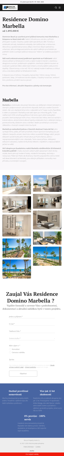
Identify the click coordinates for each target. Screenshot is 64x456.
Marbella (10, 99)
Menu (59, 7)
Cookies (38, 447)
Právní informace (29, 447)
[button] (56, 7)
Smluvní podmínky (30, 367)
